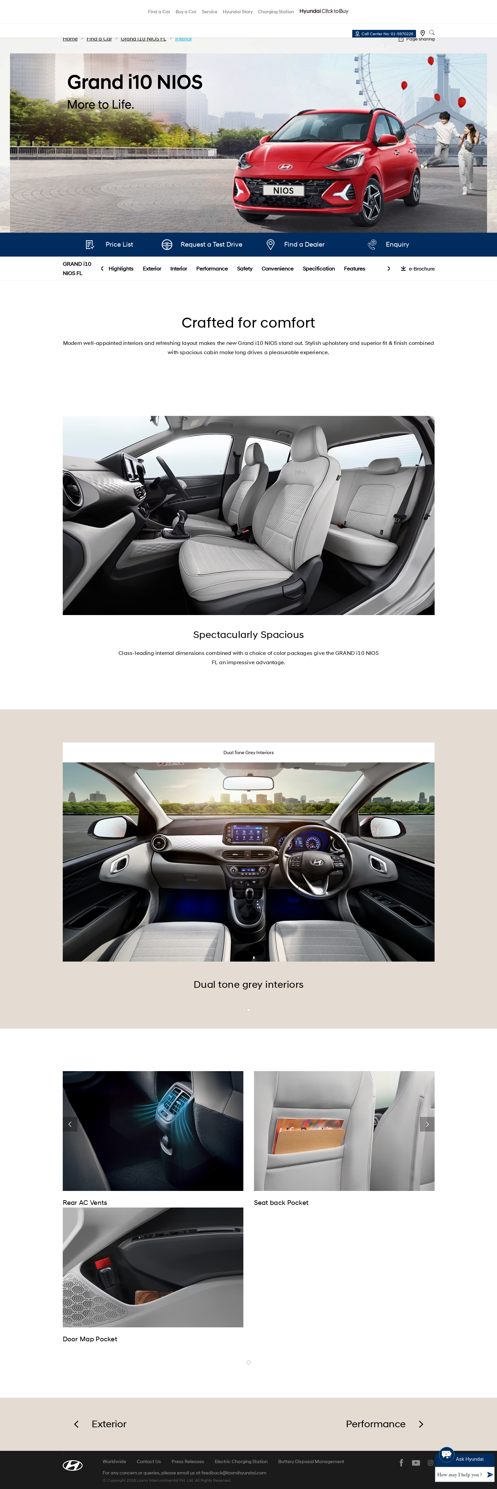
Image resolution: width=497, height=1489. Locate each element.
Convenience (277, 268)
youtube (416, 1463)
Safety (244, 268)
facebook (401, 1463)
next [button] (388, 269)
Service (209, 11)
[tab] (249, 752)
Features (354, 268)
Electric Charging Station (241, 1461)
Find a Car (159, 11)
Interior (178, 268)
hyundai (87, 12)
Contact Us (149, 1461)
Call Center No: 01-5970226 (387, 33)
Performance (212, 268)
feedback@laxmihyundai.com (234, 1472)
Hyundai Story (238, 11)
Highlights (121, 268)
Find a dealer (422, 33)
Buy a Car (186, 11)
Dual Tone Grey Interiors (248, 752)
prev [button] (102, 269)
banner (249, 1363)
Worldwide (114, 1461)
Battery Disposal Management (311, 1461)
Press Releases (188, 1461)
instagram (431, 1463)
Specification (319, 268)
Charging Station (276, 11)
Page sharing (420, 38)
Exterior (152, 268)
